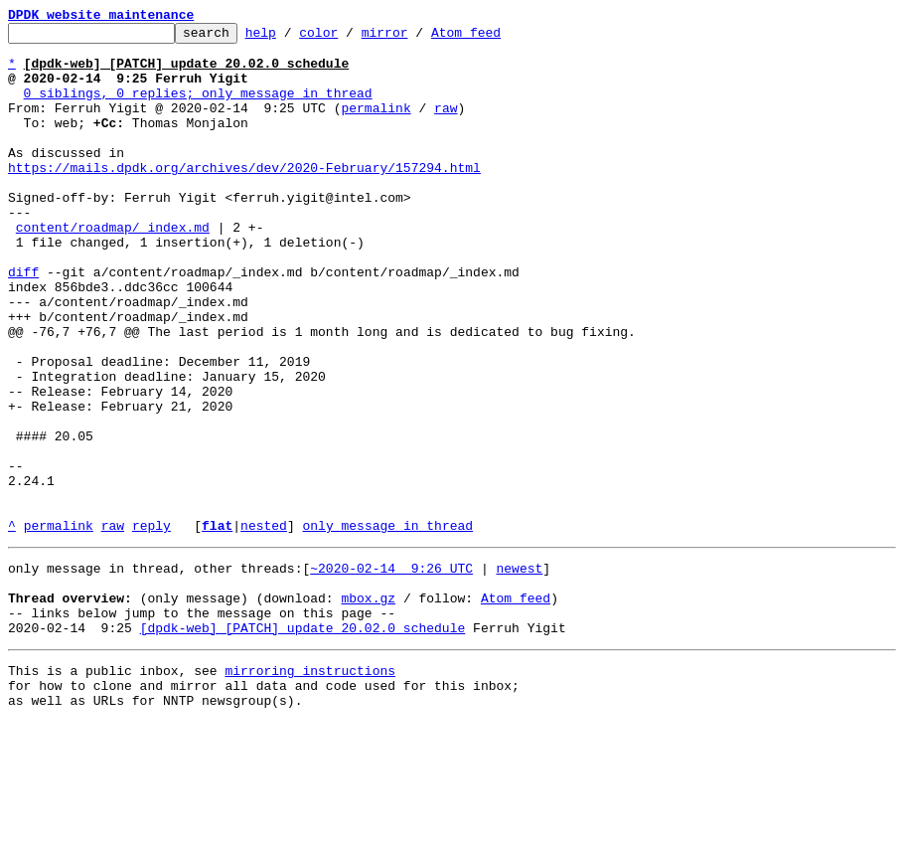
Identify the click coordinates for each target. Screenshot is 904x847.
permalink (375, 125)
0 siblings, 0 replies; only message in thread (198, 107)
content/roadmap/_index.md (113, 268)
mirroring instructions (310, 789)
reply (151, 626)
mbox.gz (368, 708)
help (291, 38)
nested (263, 626)
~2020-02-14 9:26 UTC (391, 672)
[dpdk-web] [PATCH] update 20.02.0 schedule (303, 744)
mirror (415, 38)
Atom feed (496, 38)
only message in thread (387, 626)
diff (23, 322)
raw (445, 125)
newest (519, 672)
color (349, 38)
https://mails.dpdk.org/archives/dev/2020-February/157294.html (244, 197)
